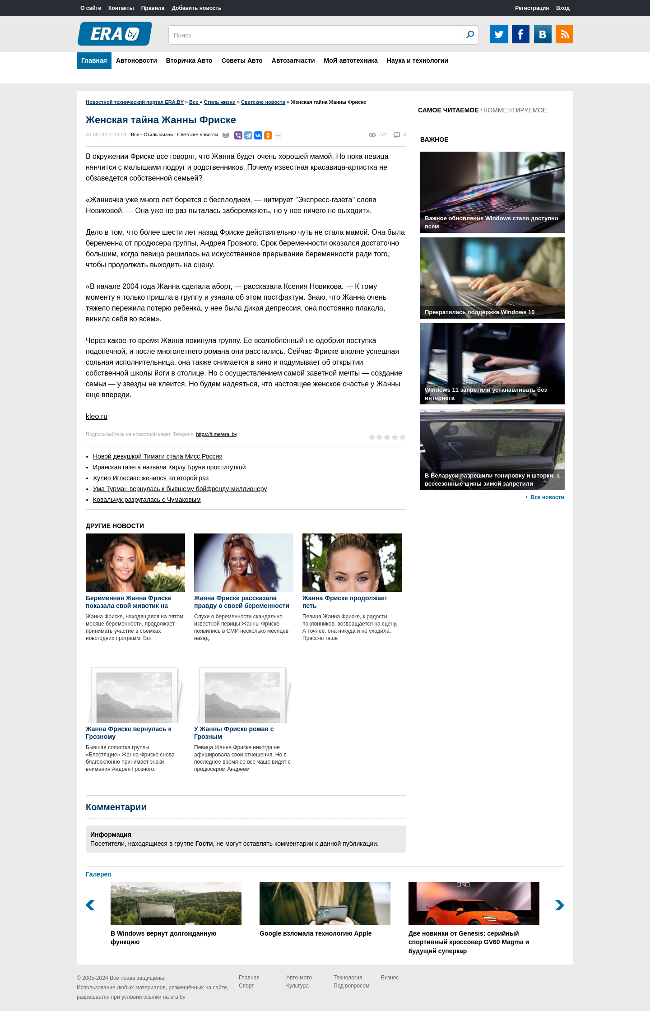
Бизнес (390, 977)
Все (136, 134)
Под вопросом (351, 986)
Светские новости (197, 134)
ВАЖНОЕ (434, 139)
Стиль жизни (158, 134)
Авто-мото (299, 977)
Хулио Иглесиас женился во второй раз (151, 478)
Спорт (246, 986)
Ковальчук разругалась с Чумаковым (147, 499)
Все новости (547, 497)
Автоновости (136, 60)
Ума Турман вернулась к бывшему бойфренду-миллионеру (180, 488)
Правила (153, 8)
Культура (297, 986)
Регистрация (532, 8)
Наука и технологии (417, 60)
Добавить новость (196, 8)
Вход (563, 8)
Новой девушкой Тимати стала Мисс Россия (158, 456)
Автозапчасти (293, 60)
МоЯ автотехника (351, 60)
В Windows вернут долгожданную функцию (176, 914)
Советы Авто (242, 60)
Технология (348, 977)
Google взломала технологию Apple (325, 909)
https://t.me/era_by (216, 434)
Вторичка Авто (189, 60)
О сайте (90, 8)
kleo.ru (96, 416)
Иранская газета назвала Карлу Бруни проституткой (169, 467)
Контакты (121, 8)
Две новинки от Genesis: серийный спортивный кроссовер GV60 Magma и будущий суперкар (474, 918)
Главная (94, 60)
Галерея (98, 874)
